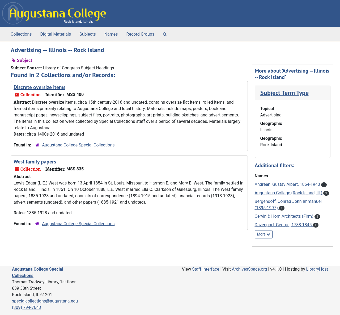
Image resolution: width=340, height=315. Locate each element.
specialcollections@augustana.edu (45, 301)
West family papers (35, 161)
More (263, 234)
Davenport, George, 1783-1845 (284, 224)
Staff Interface (205, 269)
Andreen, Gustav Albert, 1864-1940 (288, 184)
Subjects (87, 34)
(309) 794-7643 (26, 307)
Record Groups (140, 34)
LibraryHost (317, 269)
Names (111, 34)
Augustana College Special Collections (78, 145)
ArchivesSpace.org (249, 269)
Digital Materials (55, 34)
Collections (21, 34)
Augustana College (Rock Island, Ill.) (289, 192)
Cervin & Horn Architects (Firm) (284, 216)
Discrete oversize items (39, 87)
